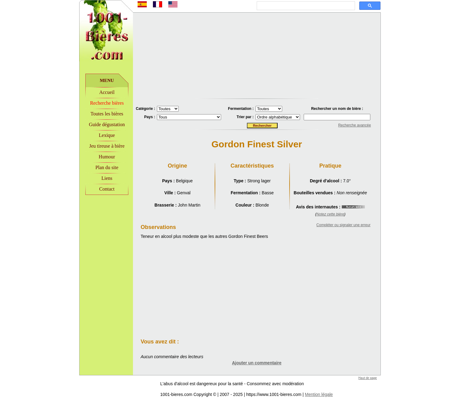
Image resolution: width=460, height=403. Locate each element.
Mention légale (319, 394)
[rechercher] (305, 6)
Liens (106, 178)
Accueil (107, 92)
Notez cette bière (330, 214)
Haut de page (367, 378)
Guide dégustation (107, 124)
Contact (107, 189)
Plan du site (107, 167)
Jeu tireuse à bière (106, 146)
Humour (107, 156)
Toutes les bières (107, 113)
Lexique (107, 135)
